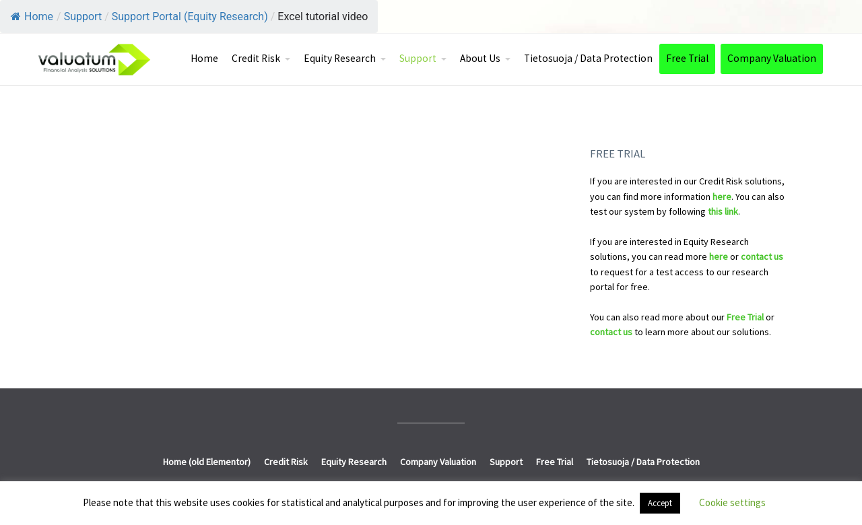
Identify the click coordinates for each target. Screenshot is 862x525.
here (721, 196)
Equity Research (340, 58)
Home (32, 16)
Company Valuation (771, 58)
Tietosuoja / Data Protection (588, 58)
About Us (480, 58)
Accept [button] (660, 503)
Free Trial (687, 58)
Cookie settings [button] (732, 502)
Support (417, 58)
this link (723, 211)
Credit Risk (256, 58)
